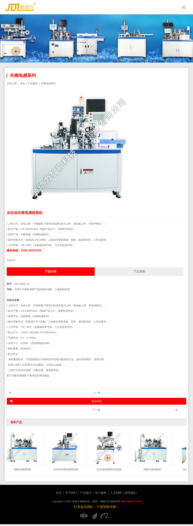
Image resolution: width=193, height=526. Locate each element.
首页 (22, 83)
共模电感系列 (48, 83)
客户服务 (101, 492)
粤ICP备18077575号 (131, 501)
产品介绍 (50, 271)
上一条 (96, 392)
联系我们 (130, 492)
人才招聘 (116, 492)
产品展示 (33, 83)
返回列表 (96, 401)
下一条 (96, 409)
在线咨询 (11, 260)
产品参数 (139, 271)
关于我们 (71, 492)
